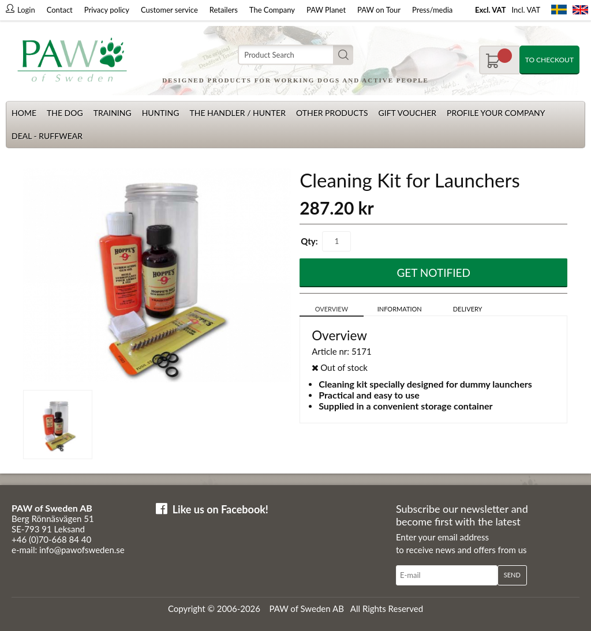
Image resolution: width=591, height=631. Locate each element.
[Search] (295, 55)
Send (512, 575)
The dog (65, 113)
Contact (60, 9)
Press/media (432, 9)
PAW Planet (326, 9)
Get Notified (433, 272)
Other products (332, 113)
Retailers (224, 9)
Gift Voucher (407, 113)
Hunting (160, 113)
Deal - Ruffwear (47, 136)
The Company (272, 9)
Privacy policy (106, 9)
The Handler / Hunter (237, 113)
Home (24, 113)
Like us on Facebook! (220, 509)
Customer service (169, 9)
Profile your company (496, 113)
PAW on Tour (379, 9)
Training (112, 113)
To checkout (549, 59)
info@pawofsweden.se (82, 549)
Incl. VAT (525, 9)
